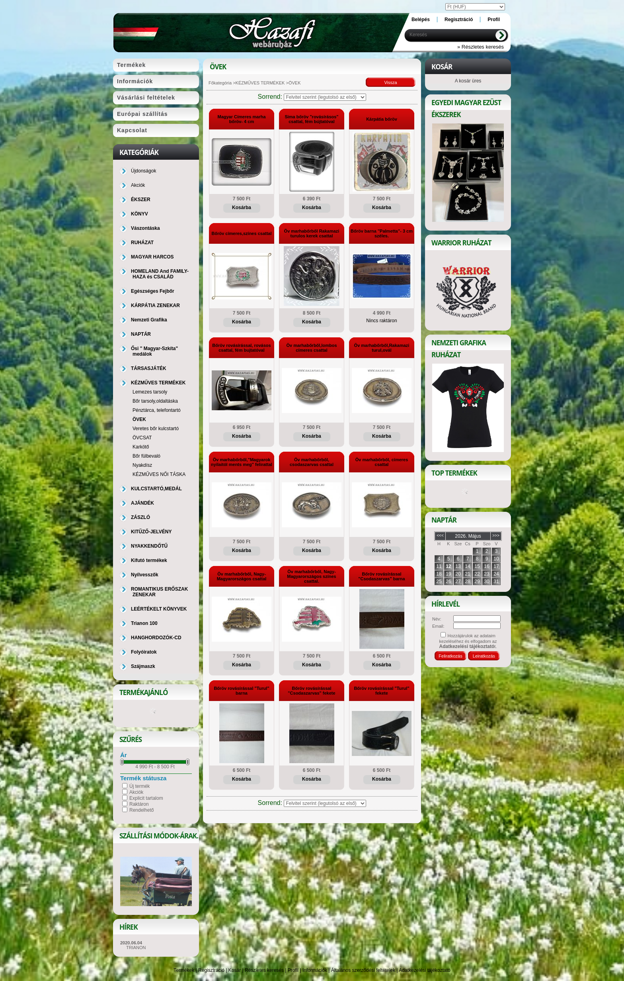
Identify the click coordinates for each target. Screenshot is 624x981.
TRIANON (136, 947)
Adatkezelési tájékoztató (424, 970)
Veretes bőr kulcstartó (156, 428)
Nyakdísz (142, 465)
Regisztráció (211, 970)
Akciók (136, 792)
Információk (314, 970)
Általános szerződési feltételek (363, 970)
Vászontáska (145, 228)
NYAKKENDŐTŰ (149, 546)
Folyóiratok (144, 652)
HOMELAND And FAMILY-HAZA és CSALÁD (160, 274)
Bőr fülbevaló (146, 456)
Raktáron (139, 804)
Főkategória (220, 82)
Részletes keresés (264, 970)
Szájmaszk (143, 666)
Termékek (184, 970)
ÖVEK (139, 419)
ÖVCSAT (142, 438)
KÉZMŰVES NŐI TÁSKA (159, 474)
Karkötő (141, 447)
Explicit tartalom (146, 798)
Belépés (420, 19)
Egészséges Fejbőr (152, 291)
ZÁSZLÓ (140, 517)
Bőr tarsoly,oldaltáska (155, 401)
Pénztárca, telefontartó (157, 410)
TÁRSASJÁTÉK (148, 368)
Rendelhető (141, 810)
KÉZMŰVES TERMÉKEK (260, 82)
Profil (293, 970)
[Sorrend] (325, 97)
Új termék (139, 786)
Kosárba (241, 207)
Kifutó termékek (149, 560)
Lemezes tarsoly (150, 392)
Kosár (234, 970)
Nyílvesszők (144, 575)
